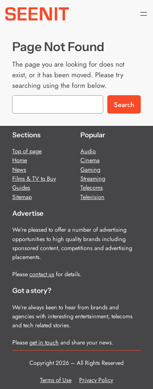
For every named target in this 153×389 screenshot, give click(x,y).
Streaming (92, 178)
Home (19, 160)
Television (92, 197)
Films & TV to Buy (34, 178)
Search (124, 105)
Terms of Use (55, 380)
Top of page (27, 151)
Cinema (90, 160)
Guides (21, 187)
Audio (88, 151)
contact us (41, 274)
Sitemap (22, 197)
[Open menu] (144, 14)
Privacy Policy (96, 380)
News (19, 169)
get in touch (44, 342)
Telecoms (91, 187)
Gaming (90, 169)
